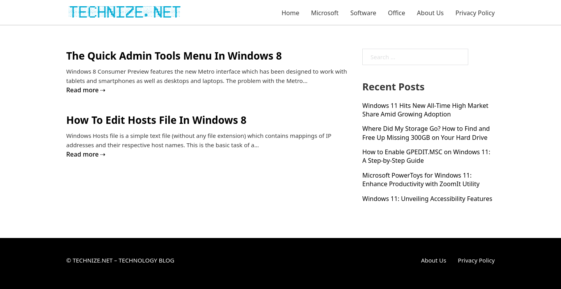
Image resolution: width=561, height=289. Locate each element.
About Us (430, 13)
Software (363, 13)
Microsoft (325, 13)
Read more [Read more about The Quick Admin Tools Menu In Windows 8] (82, 90)
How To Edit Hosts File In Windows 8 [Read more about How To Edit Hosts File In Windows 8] (156, 120)
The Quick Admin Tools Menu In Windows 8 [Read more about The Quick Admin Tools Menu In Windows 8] (174, 56)
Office (396, 13)
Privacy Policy (475, 13)
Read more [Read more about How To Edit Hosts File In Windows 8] (82, 154)
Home (291, 13)
